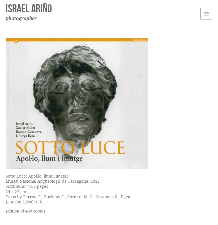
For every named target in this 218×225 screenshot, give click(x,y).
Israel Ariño (29, 8)
